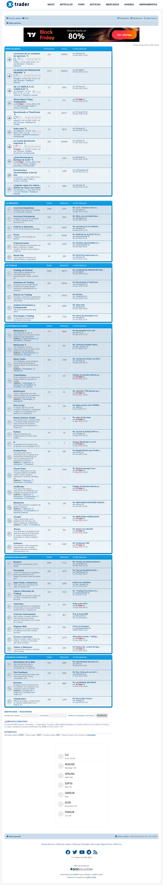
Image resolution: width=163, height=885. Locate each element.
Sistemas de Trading (24, 282)
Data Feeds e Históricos (25, 582)
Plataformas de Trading (16, 326)
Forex (16, 234)
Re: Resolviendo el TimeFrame (85, 282)
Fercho (78, 452)
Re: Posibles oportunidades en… (86, 243)
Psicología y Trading (24, 316)
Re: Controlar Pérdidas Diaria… (86, 345)
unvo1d (19, 177)
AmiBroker (19, 486)
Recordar (91, 716)
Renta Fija (19, 255)
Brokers (17, 562)
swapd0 (79, 700)
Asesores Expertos (26, 511)
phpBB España (90, 877)
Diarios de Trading (23, 295)
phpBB (75, 874)
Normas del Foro (48, 844)
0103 (78, 664)
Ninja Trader (20, 359)
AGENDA (129, 4)
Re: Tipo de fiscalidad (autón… (85, 570)
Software (18, 543)
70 (32, 76)
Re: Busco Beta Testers (82, 698)
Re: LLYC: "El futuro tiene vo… (85, 208)
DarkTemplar (81, 572)
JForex (17, 529)
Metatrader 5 (20, 345)
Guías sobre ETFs (80, 604)
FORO (81, 4)
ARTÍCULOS (66, 4)
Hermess (20, 91)
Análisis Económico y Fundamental (24, 152)
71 (36, 76)
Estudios (28, 482)
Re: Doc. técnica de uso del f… (85, 672)
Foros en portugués (81, 626)
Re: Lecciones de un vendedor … (86, 226)
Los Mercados (19, 64)
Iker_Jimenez (81, 347)
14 (39, 146)
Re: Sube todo (79, 305)
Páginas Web (20, 626)
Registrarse (26, 712)
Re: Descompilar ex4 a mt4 (84, 330)
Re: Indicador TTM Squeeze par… (87, 391)
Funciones (27, 387)
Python (17, 432)
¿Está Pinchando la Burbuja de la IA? (23, 158)
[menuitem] (25, 18)
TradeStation (20, 375)
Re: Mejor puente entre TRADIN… (87, 405)
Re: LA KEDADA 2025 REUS (84, 682)
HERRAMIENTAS (148, 4)
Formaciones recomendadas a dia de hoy (25, 172)
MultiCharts (19, 391)
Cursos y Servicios (21, 108)
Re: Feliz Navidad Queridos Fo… (86, 662)
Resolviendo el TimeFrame (27, 112)
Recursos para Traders (26, 106)
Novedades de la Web (24, 662)
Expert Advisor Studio (24, 417)
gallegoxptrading (82, 628)
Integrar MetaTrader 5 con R (84, 442)
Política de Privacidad (80, 844)
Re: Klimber (78, 294)
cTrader (17, 517)
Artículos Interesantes (25, 614)
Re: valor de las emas (82, 417)
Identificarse (10, 712)
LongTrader (80, 564)
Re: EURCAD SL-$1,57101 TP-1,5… (87, 234)
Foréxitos (79, 433)
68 (25, 76)
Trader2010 (80, 296)
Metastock (19, 503)
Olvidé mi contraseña (76, 716)
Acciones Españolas (24, 208)
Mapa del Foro (106, 844)
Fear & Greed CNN (80, 614)
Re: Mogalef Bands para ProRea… (87, 450)
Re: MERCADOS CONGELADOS (86, 517)
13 (39, 118)
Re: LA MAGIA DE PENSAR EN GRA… (88, 270)
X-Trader (20, 104)
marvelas (79, 210)
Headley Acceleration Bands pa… (86, 375)
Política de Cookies (63, 844)
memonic (20, 190)
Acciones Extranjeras (24, 216)
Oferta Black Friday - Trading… (85, 637)
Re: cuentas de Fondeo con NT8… (87, 359)
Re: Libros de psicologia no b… (86, 316)
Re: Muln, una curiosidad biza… (86, 216)
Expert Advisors (28, 339)
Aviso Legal (95, 844)
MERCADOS (112, 4)
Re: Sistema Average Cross (84, 468)
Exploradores (30, 496)
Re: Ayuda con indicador (83, 529)
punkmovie (80, 674)
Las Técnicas (19, 80)
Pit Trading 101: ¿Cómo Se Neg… (86, 647)
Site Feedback (21, 672)
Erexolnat (91, 735)
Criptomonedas (21, 243)
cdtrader (79, 141)
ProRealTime (20, 450)
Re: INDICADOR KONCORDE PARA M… (89, 502)
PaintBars (28, 385)
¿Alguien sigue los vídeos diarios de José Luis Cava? (27, 186)
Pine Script (19, 405)
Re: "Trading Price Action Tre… (86, 591)
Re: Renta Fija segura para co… (86, 255)
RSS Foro (117, 844)
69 (29, 76)
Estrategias (26, 369)
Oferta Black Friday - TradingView (24, 100)
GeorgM (17, 78)
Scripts (27, 340)
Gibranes (79, 53)
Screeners (29, 464)
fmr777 (78, 332)
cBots (24, 525)
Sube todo (19, 128)
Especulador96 (81, 236)
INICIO (50, 4)
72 (39, 76)
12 (36, 118)
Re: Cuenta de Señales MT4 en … (86, 432)
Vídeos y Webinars (23, 647)
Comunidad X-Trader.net (16, 657)
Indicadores (34, 525)
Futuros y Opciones (23, 227)
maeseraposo (81, 170)
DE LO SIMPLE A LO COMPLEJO (24, 88)
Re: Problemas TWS (81, 543)
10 (36, 59)
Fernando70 (17, 119)
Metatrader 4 (20, 331)
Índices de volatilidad (81, 582)
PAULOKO (16, 61)
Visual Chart (20, 468)
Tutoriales (18, 604)
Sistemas (26, 462)
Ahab (78, 407)
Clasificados (20, 699)
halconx (79, 504)
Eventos (18, 682)
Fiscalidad (19, 570)
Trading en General (29, 95)
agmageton (80, 218)
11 (39, 59)
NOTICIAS (95, 4)
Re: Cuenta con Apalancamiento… (87, 562)
